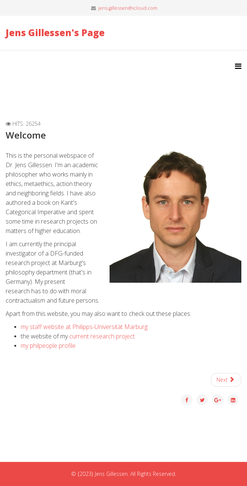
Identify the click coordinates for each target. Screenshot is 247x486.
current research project (102, 336)
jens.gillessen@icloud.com (127, 8)
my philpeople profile (48, 345)
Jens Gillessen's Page (55, 32)
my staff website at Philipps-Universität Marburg (84, 327)
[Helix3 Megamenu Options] (238, 66)
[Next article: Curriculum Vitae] (226, 380)
